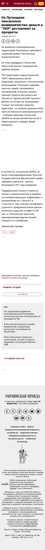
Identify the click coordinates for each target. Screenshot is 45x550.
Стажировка (30, 439)
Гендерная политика (28, 433)
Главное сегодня (12, 287)
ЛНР (4, 232)
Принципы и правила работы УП (22, 436)
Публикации (17, 10)
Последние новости (14, 358)
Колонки (28, 10)
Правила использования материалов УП (22, 430)
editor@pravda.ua (29, 526)
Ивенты (30, 427)
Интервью (38, 10)
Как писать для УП (16, 439)
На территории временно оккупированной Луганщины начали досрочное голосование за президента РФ (22, 315)
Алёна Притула (32, 524)
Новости (6, 10)
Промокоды (22, 442)
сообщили (16, 62)
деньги (12, 232)
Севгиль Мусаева (30, 522)
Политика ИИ (12, 433)
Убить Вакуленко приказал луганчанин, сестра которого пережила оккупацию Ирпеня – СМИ (20, 341)
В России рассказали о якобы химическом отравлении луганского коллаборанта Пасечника (19, 328)
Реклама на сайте (18, 427)
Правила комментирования (14, 278)
